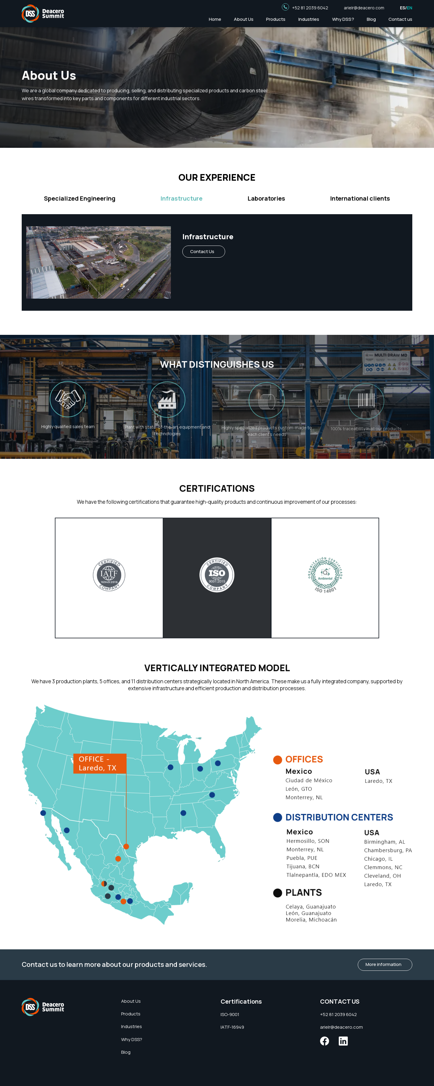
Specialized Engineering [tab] (79, 198)
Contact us (400, 19)
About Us (243, 19)
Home (215, 19)
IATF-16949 (232, 1027)
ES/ (406, 8)
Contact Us (202, 251)
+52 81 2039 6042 (310, 8)
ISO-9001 (230, 1014)
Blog (371, 19)
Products (275, 19)
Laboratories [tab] (266, 198)
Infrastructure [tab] (181, 198)
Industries (308, 19)
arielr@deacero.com (364, 8)
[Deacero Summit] (43, 1006)
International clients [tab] (360, 198)
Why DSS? (343, 19)
